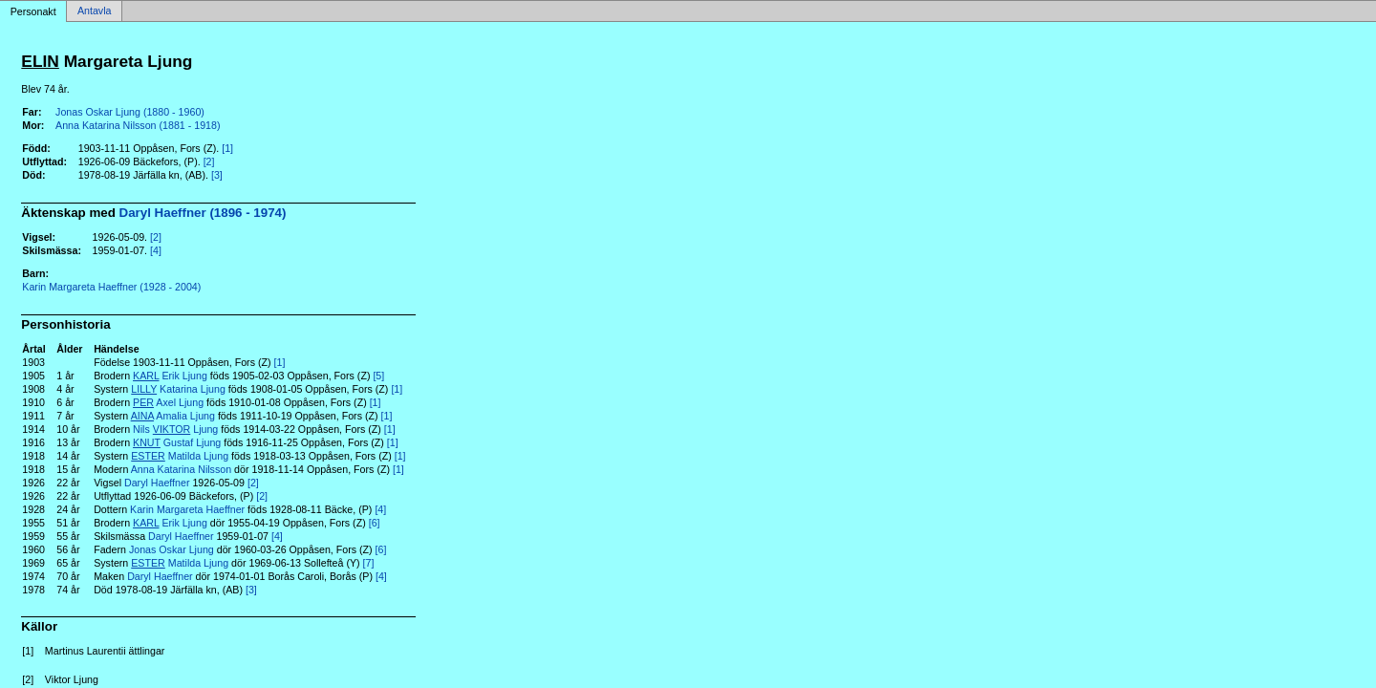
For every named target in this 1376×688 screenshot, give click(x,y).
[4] (155, 250)
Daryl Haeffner (157, 482)
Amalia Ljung (173, 415)
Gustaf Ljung (177, 442)
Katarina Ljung (178, 389)
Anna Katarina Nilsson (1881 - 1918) (137, 125)
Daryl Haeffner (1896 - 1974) (203, 212)
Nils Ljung (175, 429)
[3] (217, 175)
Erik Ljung (170, 375)
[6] (374, 522)
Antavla (94, 11)
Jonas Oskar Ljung (171, 549)
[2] (209, 161)
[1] (227, 148)
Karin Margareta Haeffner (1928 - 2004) (111, 286)
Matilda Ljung (179, 456)
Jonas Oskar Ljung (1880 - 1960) (129, 112)
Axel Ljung (168, 402)
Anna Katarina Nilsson (181, 469)
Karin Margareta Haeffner (187, 509)
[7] (369, 563)
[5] (378, 375)
